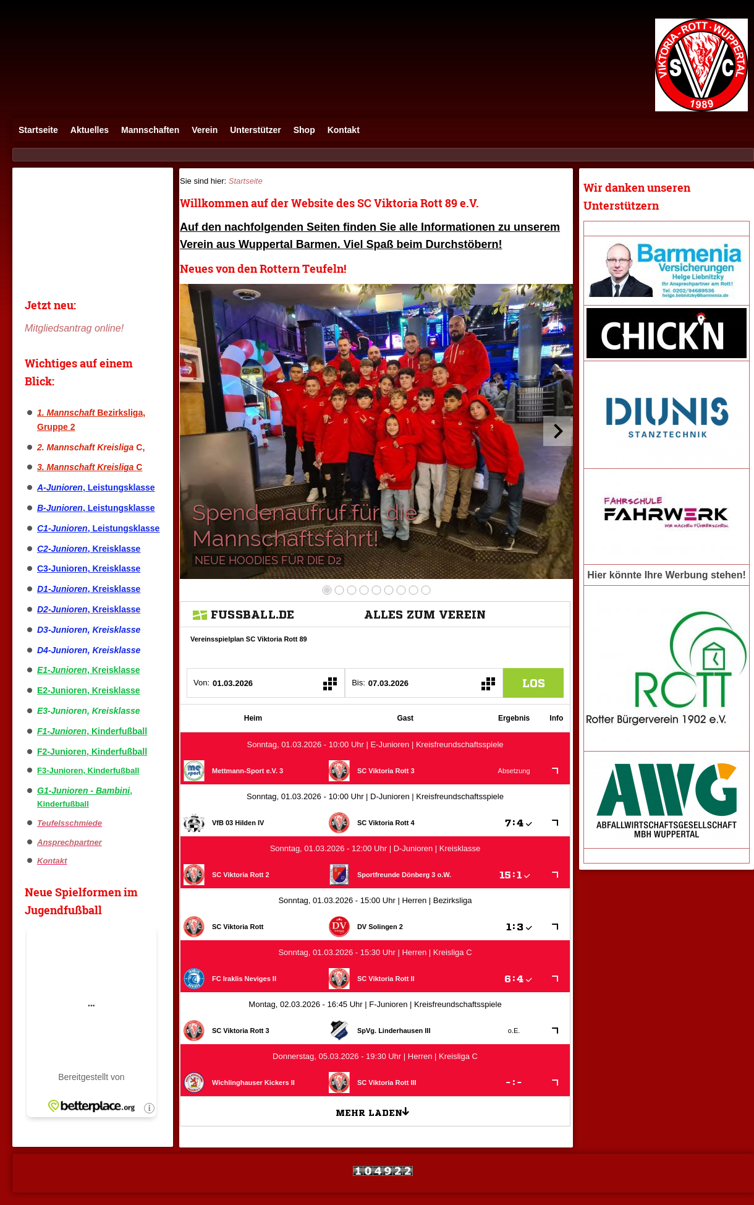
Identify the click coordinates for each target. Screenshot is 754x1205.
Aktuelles (89, 130)
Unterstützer (255, 130)
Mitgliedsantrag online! (74, 328)
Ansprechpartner (69, 842)
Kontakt (344, 130)
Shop (304, 130)
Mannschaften (150, 130)
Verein (205, 130)
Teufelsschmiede (69, 823)
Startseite (38, 130)
